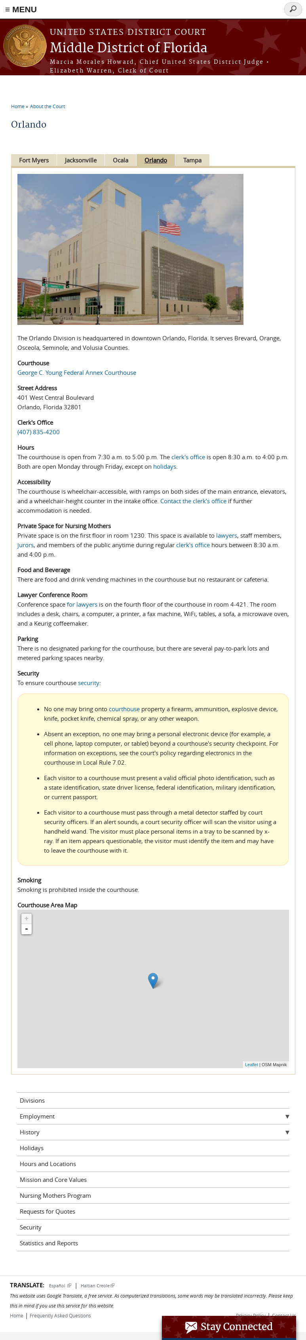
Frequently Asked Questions (60, 1315)
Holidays (32, 1148)
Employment (37, 1116)
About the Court (47, 106)
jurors (25, 545)
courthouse (124, 709)
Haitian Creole (97, 1285)
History (30, 1132)
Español (60, 1285)
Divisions (32, 1100)
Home (18, 106)
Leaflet (251, 1064)
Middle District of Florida (128, 48)
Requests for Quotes (47, 1211)
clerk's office (188, 457)
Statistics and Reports (49, 1243)
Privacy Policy (251, 1315)
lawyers (226, 535)
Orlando (160, 160)
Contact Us (284, 1315)
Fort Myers (34, 160)
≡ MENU (21, 9)
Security (31, 1227)
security (88, 683)
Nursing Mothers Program (55, 1195)
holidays (164, 466)
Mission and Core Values (53, 1179)
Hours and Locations (48, 1164)
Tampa (199, 160)
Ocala (123, 160)
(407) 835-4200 (38, 432)
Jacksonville (82, 160)
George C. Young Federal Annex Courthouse (76, 372)
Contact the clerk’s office (193, 501)
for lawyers (82, 604)
